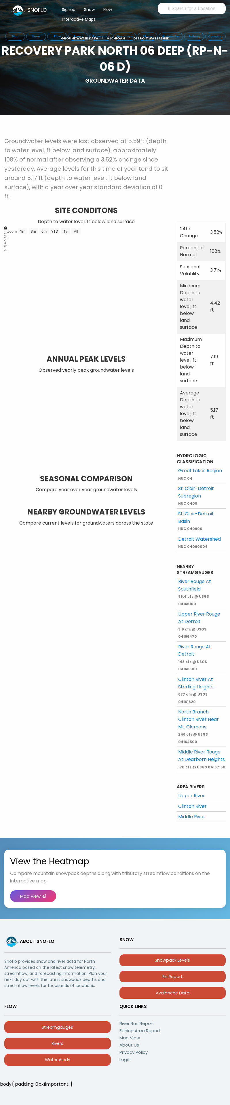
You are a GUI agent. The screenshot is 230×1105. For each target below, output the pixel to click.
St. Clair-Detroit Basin (196, 520)
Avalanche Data (172, 993)
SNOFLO (37, 10)
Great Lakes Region (200, 474)
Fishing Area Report (140, 1030)
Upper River (191, 795)
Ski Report (172, 976)
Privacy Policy (133, 1052)
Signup (68, 9)
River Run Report (136, 1023)
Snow (89, 9)
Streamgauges (57, 1027)
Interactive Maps (79, 19)
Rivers (57, 1043)
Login (124, 1059)
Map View (33, 896)
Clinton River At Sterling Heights (196, 690)
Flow (107, 9)
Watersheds (57, 1060)
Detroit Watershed (199, 542)
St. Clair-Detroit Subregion (196, 495)
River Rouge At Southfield (194, 592)
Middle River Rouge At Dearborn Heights (201, 759)
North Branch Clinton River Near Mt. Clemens (198, 726)
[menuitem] (68, 11)
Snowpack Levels (172, 960)
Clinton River (192, 806)
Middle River (191, 816)
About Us (129, 1045)
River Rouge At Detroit (194, 657)
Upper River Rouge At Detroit (199, 625)
